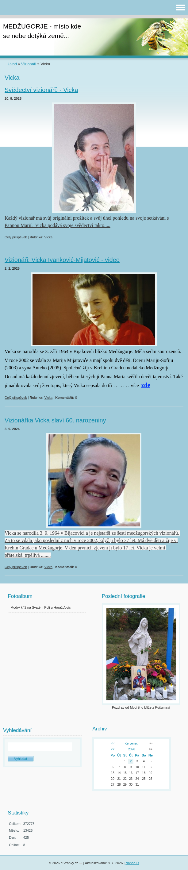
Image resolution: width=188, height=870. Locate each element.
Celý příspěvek (16, 237)
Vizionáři (28, 64)
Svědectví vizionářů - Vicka (41, 90)
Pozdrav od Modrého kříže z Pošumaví (141, 707)
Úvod (12, 64)
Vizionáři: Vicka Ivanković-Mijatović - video (62, 259)
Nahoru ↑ (132, 863)
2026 (131, 749)
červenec (131, 743)
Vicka (48, 237)
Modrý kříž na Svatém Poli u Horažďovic (40, 607)
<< (112, 743)
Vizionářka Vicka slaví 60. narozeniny (55, 420)
